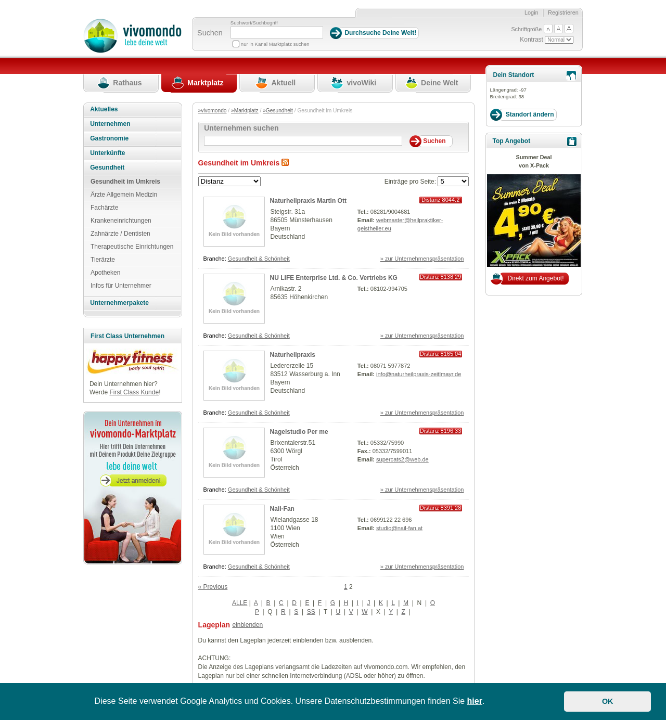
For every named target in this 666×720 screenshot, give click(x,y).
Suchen (210, 33)
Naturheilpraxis (292, 354)
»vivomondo (212, 110)
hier (474, 701)
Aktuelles (104, 109)
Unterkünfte (107, 153)
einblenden (247, 624)
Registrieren (563, 12)
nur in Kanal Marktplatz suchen (275, 44)
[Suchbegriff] (276, 32)
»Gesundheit (278, 110)
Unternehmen (110, 123)
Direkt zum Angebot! (535, 278)
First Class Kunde (134, 392)
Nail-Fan (282, 508)
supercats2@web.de (402, 459)
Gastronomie (109, 138)
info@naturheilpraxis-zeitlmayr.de (418, 374)
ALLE (239, 603)
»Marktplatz (245, 110)
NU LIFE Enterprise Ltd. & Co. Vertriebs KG (334, 277)
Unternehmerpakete (119, 302)
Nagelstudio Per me (299, 431)
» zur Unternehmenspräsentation (422, 258)
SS (311, 611)
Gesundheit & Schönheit (259, 258)
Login (531, 12)
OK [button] (607, 701)
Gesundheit (107, 167)
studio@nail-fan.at (399, 528)
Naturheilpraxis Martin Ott (308, 200)
